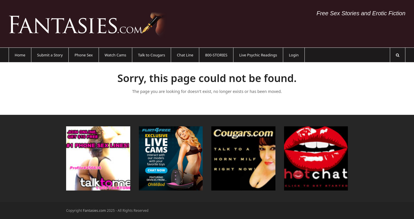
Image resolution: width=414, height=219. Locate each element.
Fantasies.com (94, 210)
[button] (397, 55)
